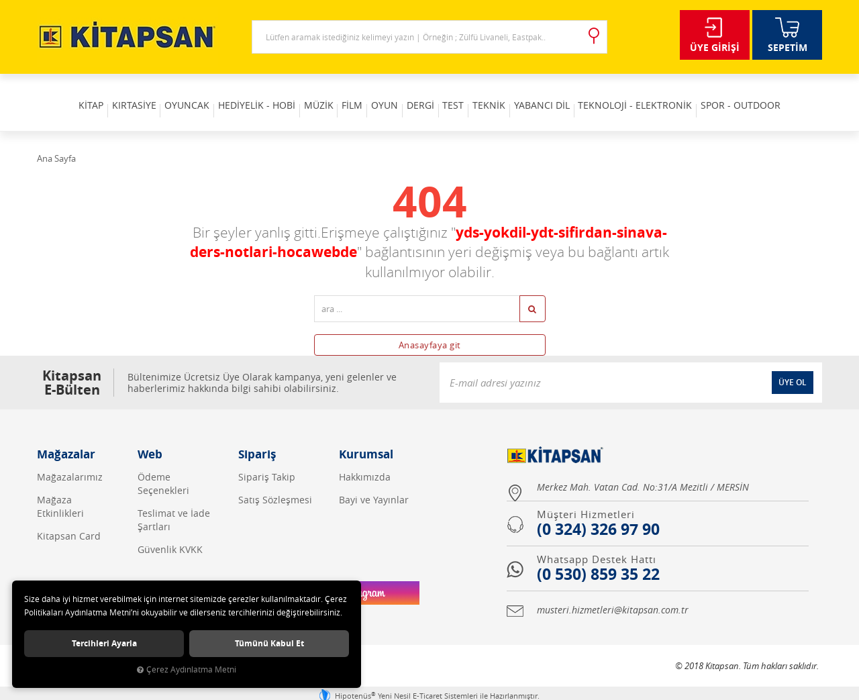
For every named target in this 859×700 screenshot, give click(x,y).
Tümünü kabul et (269, 642)
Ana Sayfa (56, 142)
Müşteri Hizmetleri (586, 497)
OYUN (384, 93)
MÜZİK (307, 93)
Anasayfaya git (430, 328)
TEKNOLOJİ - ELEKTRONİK (663, 93)
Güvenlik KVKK (170, 532)
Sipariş (257, 437)
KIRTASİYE (106, 93)
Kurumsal (366, 437)
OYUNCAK (164, 93)
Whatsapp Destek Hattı (596, 542)
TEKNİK (505, 93)
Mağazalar (66, 437)
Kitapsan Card (69, 519)
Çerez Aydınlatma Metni (186, 669)
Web (150, 437)
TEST (464, 93)
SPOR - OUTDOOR (774, 93)
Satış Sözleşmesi (275, 483)
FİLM (346, 93)
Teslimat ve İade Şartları (174, 503)
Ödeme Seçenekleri (163, 467)
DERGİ (426, 93)
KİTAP (57, 93)
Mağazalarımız (70, 460)
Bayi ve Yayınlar (374, 483)
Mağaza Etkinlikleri (60, 490)
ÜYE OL (792, 365)
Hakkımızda (365, 460)
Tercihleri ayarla (104, 642)
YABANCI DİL (564, 93)
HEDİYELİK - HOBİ (240, 93)
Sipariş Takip (266, 460)
